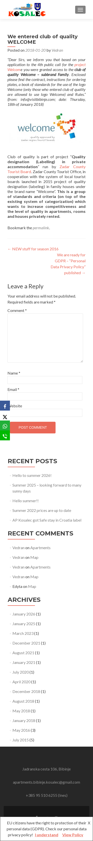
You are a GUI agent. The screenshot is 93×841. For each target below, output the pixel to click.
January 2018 (23, 720)
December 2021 (26, 643)
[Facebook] (5, 406)
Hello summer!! (25, 500)
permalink (41, 227)
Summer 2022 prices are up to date (41, 510)
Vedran (57, 50)
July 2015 (20, 739)
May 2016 (21, 730)
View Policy (72, 834)
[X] (5, 415)
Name (13, 373)
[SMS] (5, 435)
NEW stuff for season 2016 (33, 248)
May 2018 (21, 710)
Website (14, 405)
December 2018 (26, 691)
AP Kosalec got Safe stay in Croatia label (46, 520)
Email (13, 389)
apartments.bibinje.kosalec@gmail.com (46, 782)
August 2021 (23, 652)
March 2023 (22, 633)
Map (34, 557)
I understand (46, 834)
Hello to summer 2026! (32, 475)
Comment (17, 310)
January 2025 (23, 623)
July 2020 (20, 672)
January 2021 (23, 662)
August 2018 (23, 701)
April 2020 (21, 681)
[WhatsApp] (5, 425)
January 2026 (23, 614)
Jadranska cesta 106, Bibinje (46, 768)
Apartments (40, 547)
